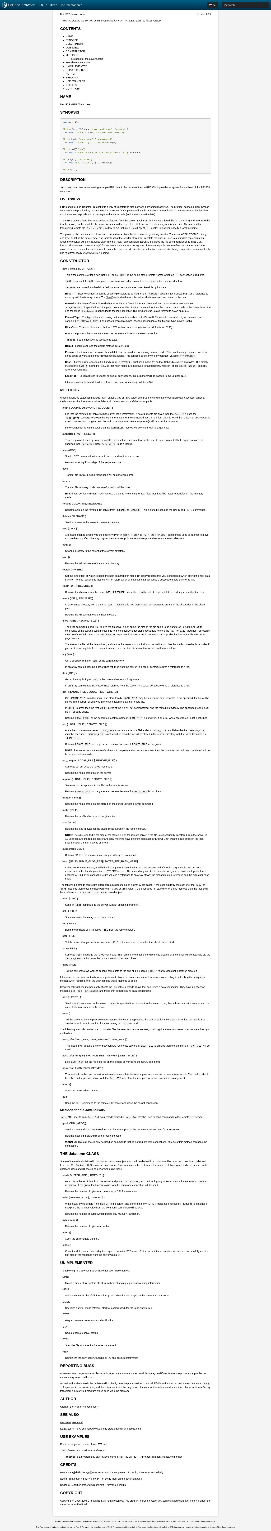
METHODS (72, 55)
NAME (69, 36)
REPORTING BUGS (77, 70)
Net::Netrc (65, 1422)
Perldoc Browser (18, 5)
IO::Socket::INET (179, 293)
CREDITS (71, 85)
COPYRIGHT (73, 88)
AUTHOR (71, 73)
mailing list (162, 1527)
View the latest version (148, 20)
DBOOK (98, 1521)
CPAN (81, 14)
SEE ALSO (72, 77)
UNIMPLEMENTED (76, 66)
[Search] (245, 5)
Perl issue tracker (145, 1527)
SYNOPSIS (72, 40)
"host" (109, 297)
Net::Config (185, 321)
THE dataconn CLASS (78, 62)
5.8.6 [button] (42, 5)
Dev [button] (52, 5)
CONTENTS (70, 28)
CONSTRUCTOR (75, 51)
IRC (172, 1527)
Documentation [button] (70, 5)
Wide (212, 5)
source (74, 14)
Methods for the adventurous (87, 58)
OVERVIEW (72, 47)
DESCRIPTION (74, 43)
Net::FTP (65, 14)
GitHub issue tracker (137, 1521)
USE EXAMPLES (75, 81)
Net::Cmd (122, 346)
